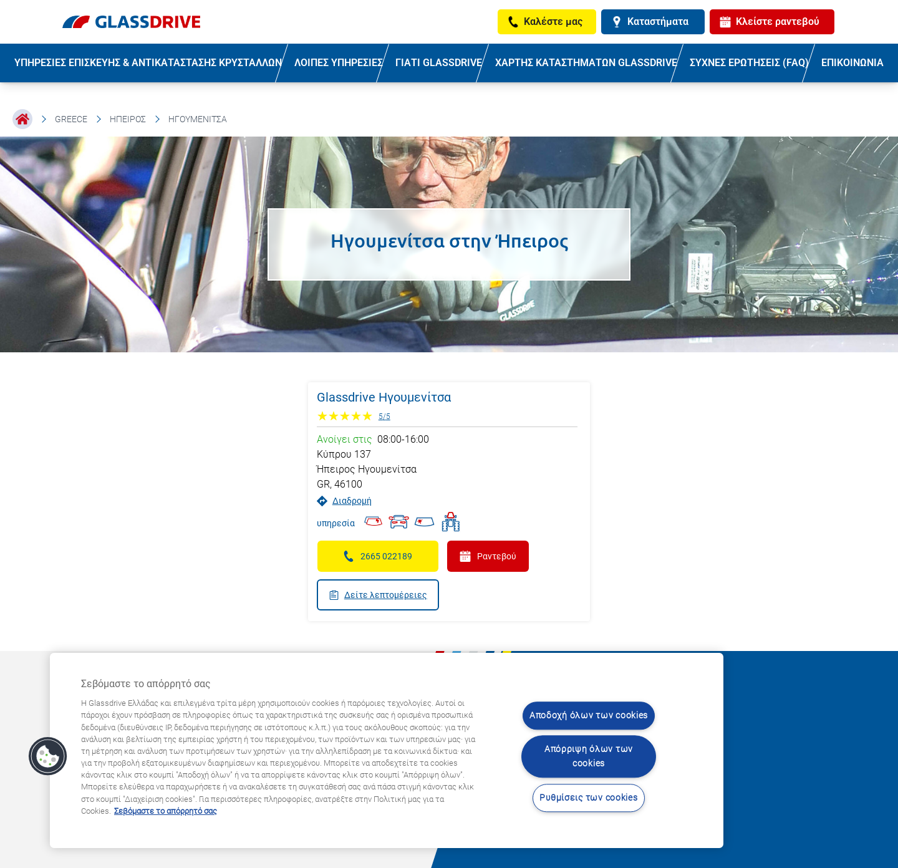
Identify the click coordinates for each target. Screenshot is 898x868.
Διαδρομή (344, 501)
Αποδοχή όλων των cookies (588, 715)
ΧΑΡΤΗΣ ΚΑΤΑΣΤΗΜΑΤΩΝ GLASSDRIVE (586, 63)
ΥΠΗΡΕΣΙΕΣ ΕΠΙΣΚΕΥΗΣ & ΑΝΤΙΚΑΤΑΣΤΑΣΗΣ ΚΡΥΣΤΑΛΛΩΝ (148, 63)
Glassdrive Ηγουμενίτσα (384, 397)
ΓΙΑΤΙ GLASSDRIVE (438, 63)
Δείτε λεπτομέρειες (378, 595)
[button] (48, 756)
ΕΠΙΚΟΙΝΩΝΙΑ (852, 63)
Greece (71, 119)
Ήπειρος (128, 119)
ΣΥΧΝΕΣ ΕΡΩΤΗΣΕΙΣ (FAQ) (749, 63)
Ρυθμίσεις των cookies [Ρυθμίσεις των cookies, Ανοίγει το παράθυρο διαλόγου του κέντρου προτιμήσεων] (588, 798)
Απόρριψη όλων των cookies (588, 757)
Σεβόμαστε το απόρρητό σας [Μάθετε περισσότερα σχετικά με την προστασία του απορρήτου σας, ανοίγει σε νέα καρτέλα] (165, 811)
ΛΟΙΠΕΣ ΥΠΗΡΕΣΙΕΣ (338, 63)
